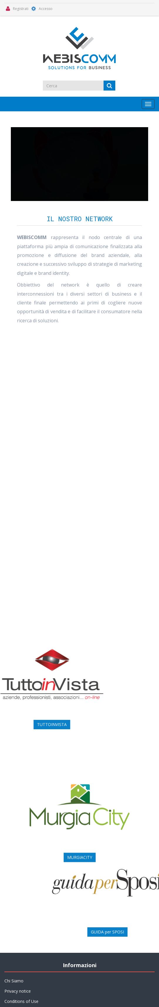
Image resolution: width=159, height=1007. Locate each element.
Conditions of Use (21, 1001)
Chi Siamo (13, 981)
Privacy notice (17, 991)
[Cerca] (73, 86)
